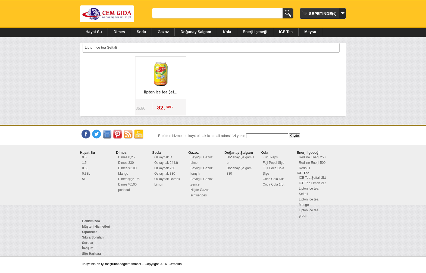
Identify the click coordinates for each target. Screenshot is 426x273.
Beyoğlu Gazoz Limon (201, 160)
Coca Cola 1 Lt (273, 184)
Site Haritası (91, 254)
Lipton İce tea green (308, 213)
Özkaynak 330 (164, 173)
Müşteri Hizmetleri (96, 226)
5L (84, 179)
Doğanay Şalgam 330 (239, 170)
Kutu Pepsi (270, 157)
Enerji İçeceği (255, 32)
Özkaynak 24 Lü (166, 163)
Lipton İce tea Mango (308, 202)
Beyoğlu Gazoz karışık (201, 170)
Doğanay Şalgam (195, 32)
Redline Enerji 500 (312, 163)
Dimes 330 (126, 163)
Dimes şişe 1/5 (129, 179)
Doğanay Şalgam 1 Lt (240, 160)
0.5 (84, 157)
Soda (141, 32)
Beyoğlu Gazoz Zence (201, 181)
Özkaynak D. (163, 157)
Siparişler (89, 232)
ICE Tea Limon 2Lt (312, 183)
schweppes (198, 195)
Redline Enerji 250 (312, 157)
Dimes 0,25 (126, 157)
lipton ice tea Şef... (160, 92)
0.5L (85, 168)
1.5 (84, 163)
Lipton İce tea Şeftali (308, 191)
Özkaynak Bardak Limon (167, 181)
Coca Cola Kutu (274, 179)
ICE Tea (286, 32)
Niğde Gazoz (199, 190)
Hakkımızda (91, 221)
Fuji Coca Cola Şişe (273, 170)
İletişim (87, 248)
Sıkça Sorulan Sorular (93, 240)
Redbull (304, 168)
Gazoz (163, 32)
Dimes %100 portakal (127, 187)
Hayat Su (94, 32)
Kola (227, 32)
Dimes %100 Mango (127, 170)
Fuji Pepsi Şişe (273, 163)
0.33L (86, 173)
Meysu (310, 32)
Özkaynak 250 (164, 168)
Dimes (119, 32)
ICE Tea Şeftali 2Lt (312, 178)
